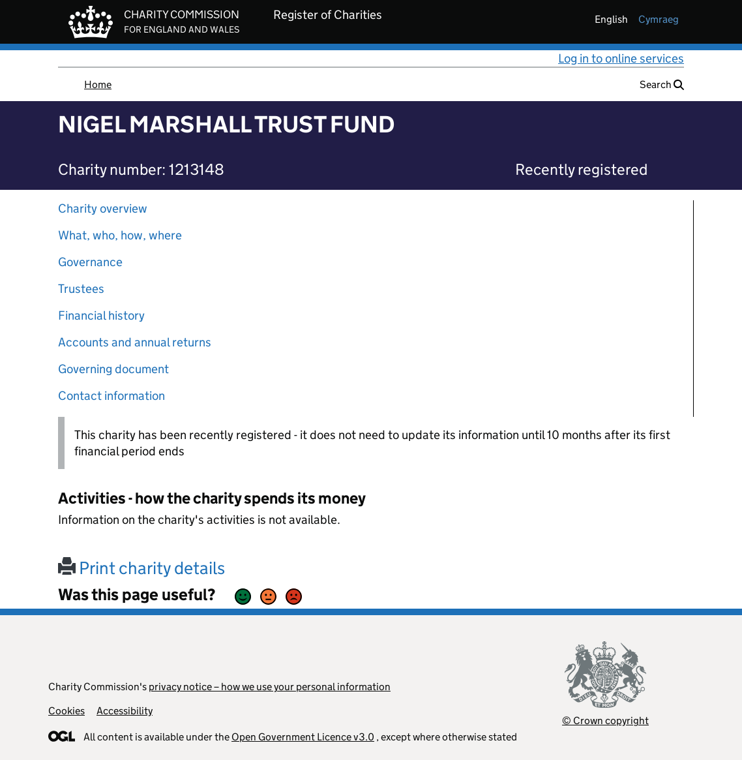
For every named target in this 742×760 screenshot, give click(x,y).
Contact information (111, 395)
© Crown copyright (605, 720)
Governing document (113, 368)
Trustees (81, 288)
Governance (90, 261)
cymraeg (658, 19)
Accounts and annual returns (134, 342)
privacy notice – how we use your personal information (270, 686)
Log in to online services (621, 58)
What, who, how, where (120, 235)
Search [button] (662, 84)
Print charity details (141, 568)
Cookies (66, 711)
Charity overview (102, 208)
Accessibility (124, 711)
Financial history (101, 315)
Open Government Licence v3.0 (302, 737)
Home (97, 84)
